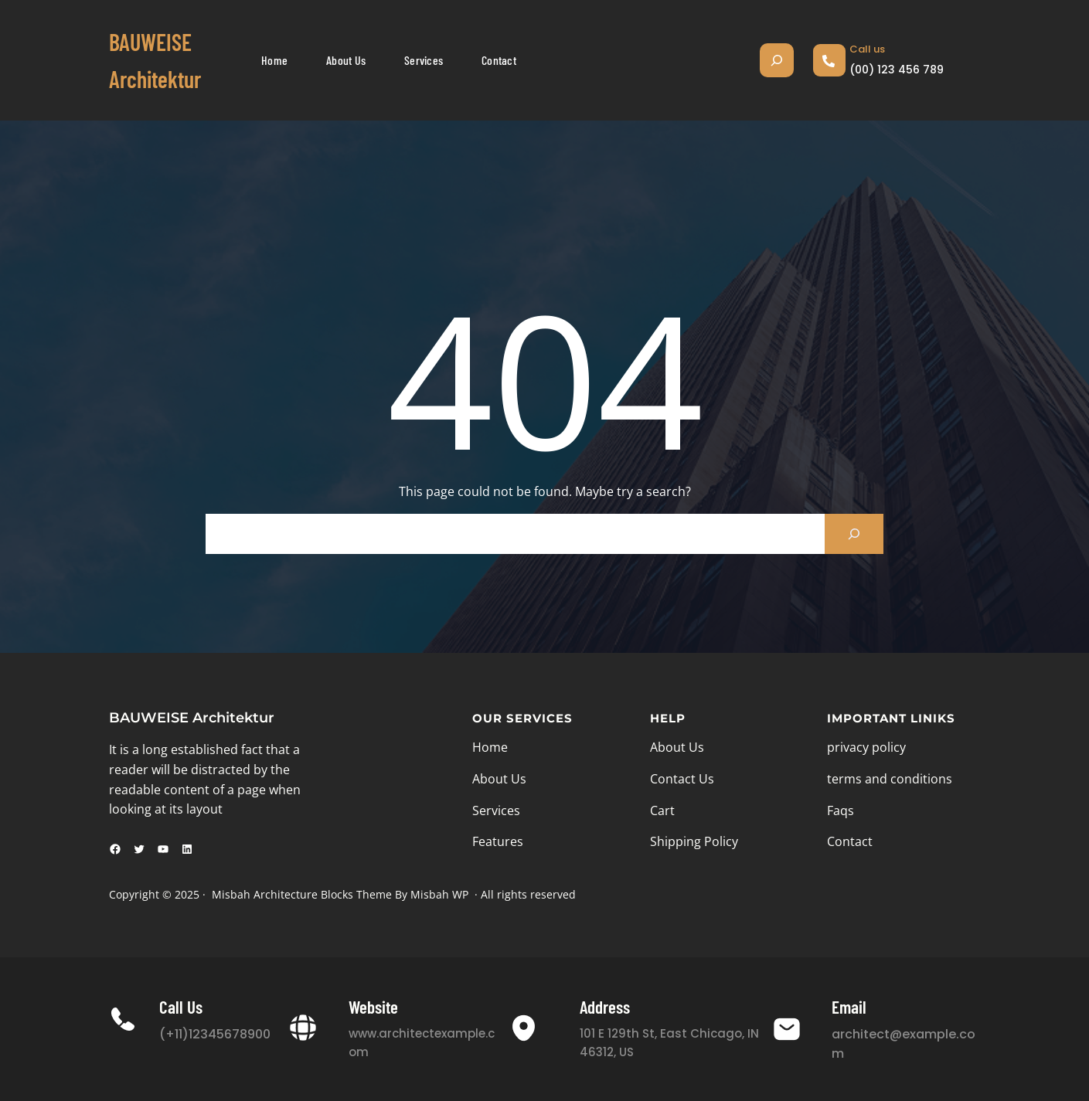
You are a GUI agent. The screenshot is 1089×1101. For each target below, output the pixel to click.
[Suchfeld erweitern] (777, 60)
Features (497, 841)
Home (490, 747)
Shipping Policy (694, 841)
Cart (662, 810)
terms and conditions (889, 778)
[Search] (854, 534)
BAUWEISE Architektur (191, 717)
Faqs (840, 810)
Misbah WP (439, 894)
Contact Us (682, 778)
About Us (499, 778)
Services (496, 810)
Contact (850, 841)
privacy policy (866, 747)
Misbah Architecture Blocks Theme (302, 894)
